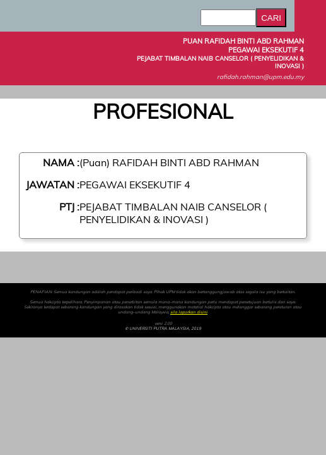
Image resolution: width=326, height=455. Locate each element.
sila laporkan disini (188, 312)
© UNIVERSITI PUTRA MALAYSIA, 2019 (163, 328)
